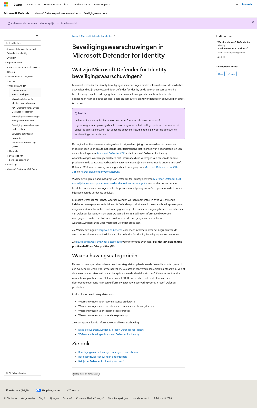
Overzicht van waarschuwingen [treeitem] (20, 92)
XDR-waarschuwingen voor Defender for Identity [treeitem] (25, 109)
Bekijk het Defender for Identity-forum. (100, 361)
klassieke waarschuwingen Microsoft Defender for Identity (111, 329)
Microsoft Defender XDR (111, 153)
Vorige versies (28, 398)
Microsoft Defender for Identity (96, 35)
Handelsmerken (139, 398)
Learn (75, 35)
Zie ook (221, 56)
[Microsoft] (6, 4)
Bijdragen (54, 398)
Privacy (66, 398)
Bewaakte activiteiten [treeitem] (22, 133)
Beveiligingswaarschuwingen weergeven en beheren (108, 352)
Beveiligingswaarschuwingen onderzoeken (102, 356)
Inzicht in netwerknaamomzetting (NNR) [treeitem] (24, 142)
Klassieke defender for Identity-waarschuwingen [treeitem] (24, 101)
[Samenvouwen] (37, 36)
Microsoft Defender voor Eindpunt (100, 171)
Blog (41, 398)
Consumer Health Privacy (89, 398)
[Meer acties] (182, 36)
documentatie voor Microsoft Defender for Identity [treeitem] (21, 51)
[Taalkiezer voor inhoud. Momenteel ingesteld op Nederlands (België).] (17, 390)
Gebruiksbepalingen (118, 398)
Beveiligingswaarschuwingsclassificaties (99, 241)
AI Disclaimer (10, 398)
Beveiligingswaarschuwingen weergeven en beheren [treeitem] (26, 118)
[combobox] (22, 43)
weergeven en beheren (109, 229)
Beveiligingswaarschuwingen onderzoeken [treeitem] (26, 127)
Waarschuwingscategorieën (231, 52)
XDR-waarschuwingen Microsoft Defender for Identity (108, 334)
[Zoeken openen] (237, 4)
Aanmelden (247, 4)
